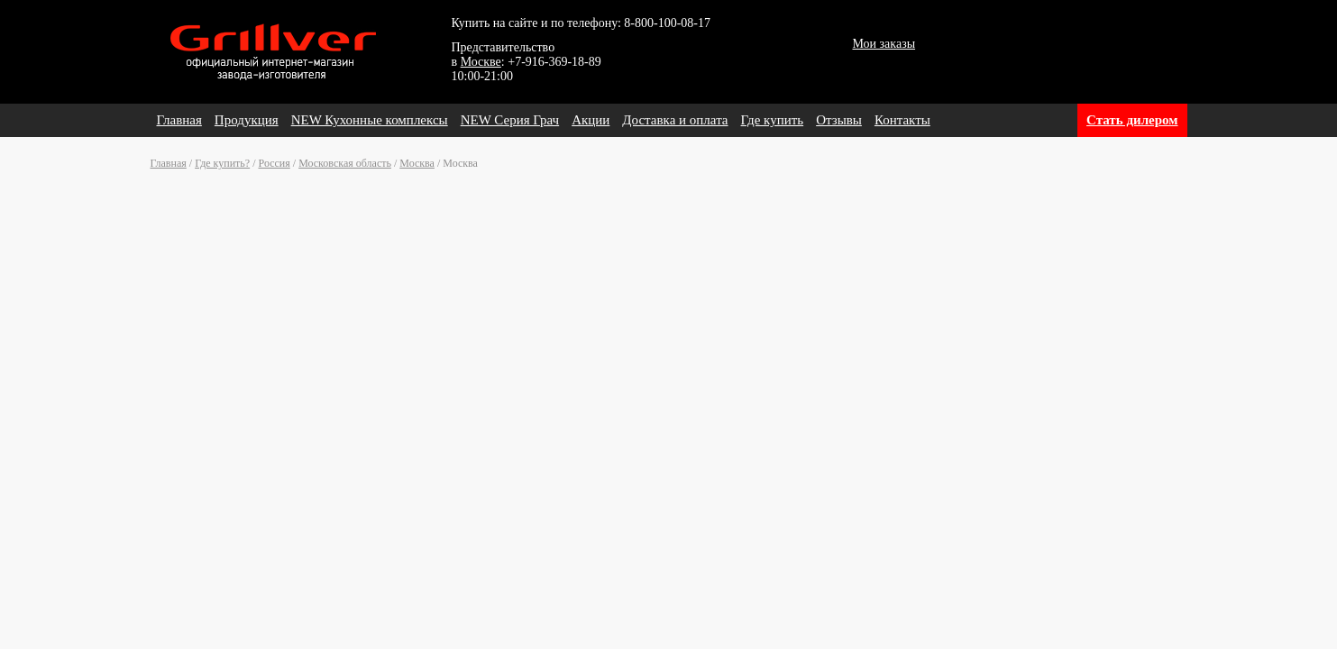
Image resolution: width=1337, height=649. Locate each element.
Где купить (772, 120)
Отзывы (839, 120)
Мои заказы (884, 43)
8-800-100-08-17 (667, 23)
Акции (590, 120)
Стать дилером (1131, 120)
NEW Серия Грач (510, 120)
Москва (417, 163)
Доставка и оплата (675, 120)
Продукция (247, 120)
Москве (481, 62)
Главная (179, 120)
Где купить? (222, 163)
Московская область (344, 163)
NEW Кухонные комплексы (369, 120)
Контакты (902, 120)
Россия (274, 163)
